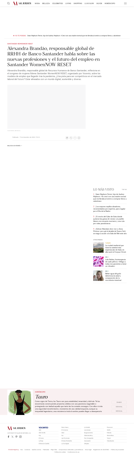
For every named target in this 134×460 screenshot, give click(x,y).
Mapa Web (54, 449)
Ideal (62, 432)
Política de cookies (60, 452)
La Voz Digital (65, 443)
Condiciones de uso (73, 452)
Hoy (40, 435)
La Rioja (41, 441)
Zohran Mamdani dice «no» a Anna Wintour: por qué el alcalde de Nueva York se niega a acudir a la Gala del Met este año (110, 231)
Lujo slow (89, 3)
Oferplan (86, 443)
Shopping (78, 3)
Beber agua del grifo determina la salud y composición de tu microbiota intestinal (113, 277)
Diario (119, 402)
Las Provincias (65, 438)
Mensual (119, 411)
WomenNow (110, 435)
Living (68, 3)
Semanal (119, 407)
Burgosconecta (88, 432)
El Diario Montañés (66, 441)
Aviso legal (88, 449)
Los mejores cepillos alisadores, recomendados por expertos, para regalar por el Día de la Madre (109, 208)
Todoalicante (110, 441)
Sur (62, 435)
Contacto (27, 449)
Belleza (46, 3)
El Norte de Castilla (44, 443)
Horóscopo (110, 3)
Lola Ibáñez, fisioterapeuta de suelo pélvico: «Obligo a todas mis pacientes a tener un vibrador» (115, 262)
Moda (37, 3)
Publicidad (46, 449)
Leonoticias (87, 430)
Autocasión (87, 441)
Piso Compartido (88, 438)
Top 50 (124, 189)
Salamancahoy (88, 435)
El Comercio (64, 430)
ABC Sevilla (42, 432)
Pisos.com (110, 427)
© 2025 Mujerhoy (13, 449)
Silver (99, 3)
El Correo (41, 438)
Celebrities (57, 3)
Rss (22, 449)
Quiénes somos (36, 449)
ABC (40, 430)
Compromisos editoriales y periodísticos (71, 449)
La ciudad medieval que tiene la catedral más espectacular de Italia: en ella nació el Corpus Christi (115, 248)
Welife (108, 430)
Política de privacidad (117, 449)
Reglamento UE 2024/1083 (101, 449)
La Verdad (87, 427)
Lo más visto (103, 189)
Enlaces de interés (14, 145)
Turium (109, 438)
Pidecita (109, 432)
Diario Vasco (64, 427)
